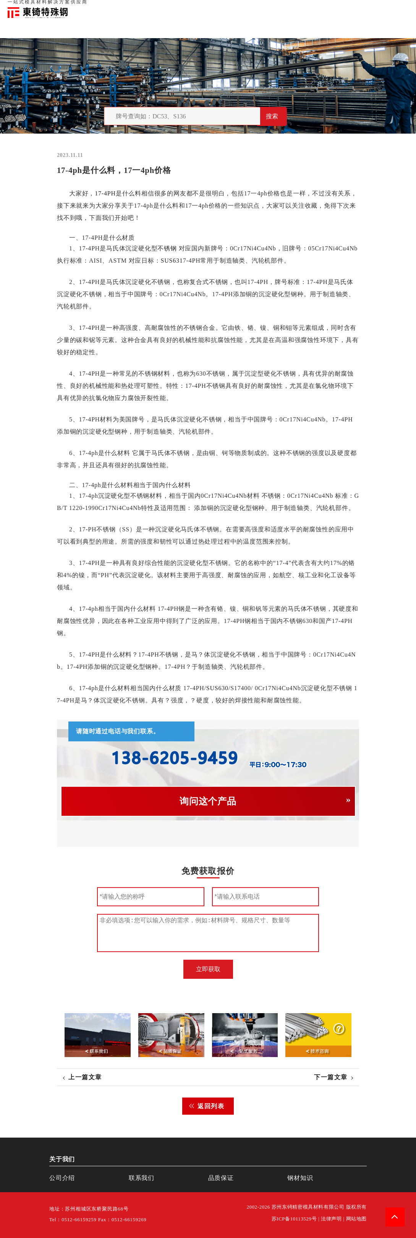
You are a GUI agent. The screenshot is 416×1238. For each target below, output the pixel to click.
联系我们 (348, 7)
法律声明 (331, 1219)
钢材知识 (400, 7)
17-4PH (105, 193)
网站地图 (356, 1219)
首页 (282, 7)
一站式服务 (374, 7)
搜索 (272, 116)
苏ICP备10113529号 (294, 1219)
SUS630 (217, 688)
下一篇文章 (331, 1077)
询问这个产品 (208, 801)
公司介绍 (62, 1178)
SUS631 (171, 260)
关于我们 (301, 7)
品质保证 (324, 7)
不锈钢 (166, 248)
